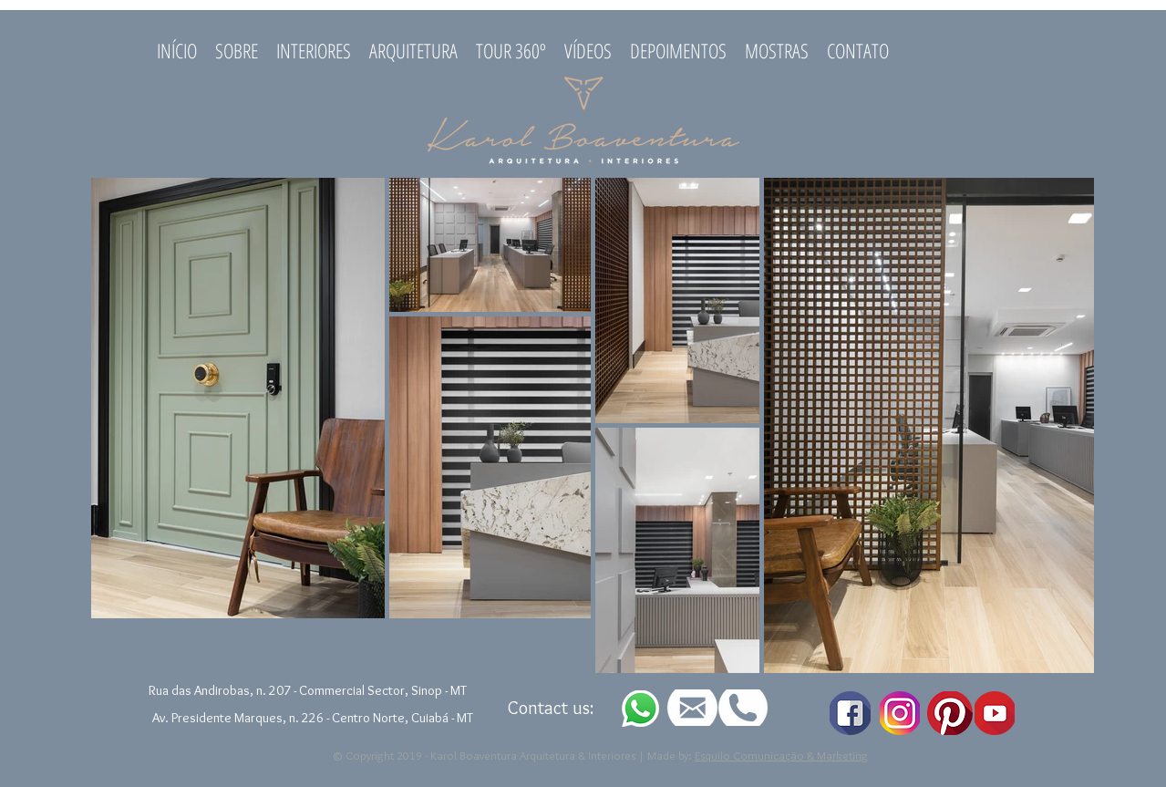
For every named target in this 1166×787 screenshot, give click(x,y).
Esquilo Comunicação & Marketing (781, 755)
